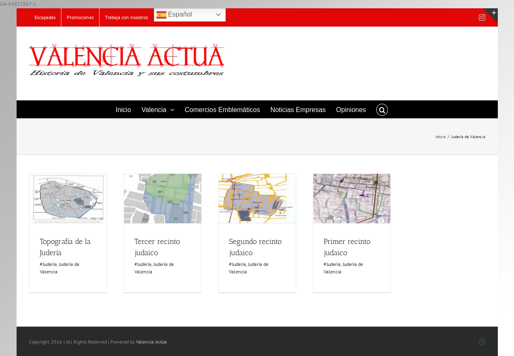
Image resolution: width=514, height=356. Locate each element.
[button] (382, 109)
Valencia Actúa (151, 342)
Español (174, 15)
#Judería (48, 264)
